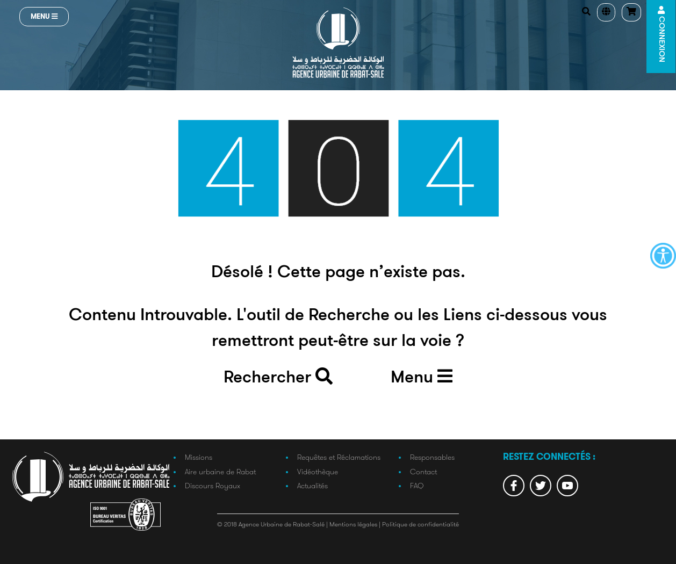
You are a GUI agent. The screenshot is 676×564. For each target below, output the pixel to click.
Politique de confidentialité (420, 524)
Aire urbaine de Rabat (220, 471)
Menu (44, 16)
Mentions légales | (355, 524)
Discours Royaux (212, 485)
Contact (423, 471)
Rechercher (278, 377)
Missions (198, 457)
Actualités (312, 485)
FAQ (416, 485)
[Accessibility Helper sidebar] (663, 256)
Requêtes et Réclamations (338, 457)
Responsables (432, 457)
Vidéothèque (317, 471)
